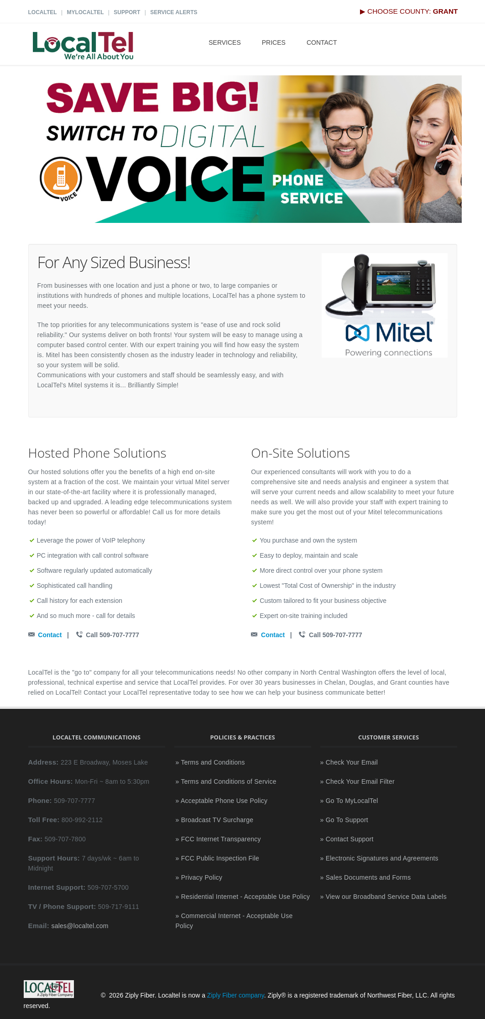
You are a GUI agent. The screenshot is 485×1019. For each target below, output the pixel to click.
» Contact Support (347, 839)
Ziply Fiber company (235, 995)
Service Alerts (173, 12)
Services (225, 42)
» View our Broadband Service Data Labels (383, 896)
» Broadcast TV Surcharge (215, 820)
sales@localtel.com (79, 925)
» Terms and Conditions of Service (226, 781)
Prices (274, 42)
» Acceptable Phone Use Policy (222, 800)
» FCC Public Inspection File (218, 858)
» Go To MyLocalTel (349, 800)
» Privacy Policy (199, 877)
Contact (322, 42)
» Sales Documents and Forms (365, 877)
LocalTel (42, 12)
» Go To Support (344, 820)
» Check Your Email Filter (357, 781)
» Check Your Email (349, 762)
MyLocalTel (85, 12)
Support (127, 12)
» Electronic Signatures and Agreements (379, 858)
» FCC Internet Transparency (218, 839)
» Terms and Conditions (210, 762)
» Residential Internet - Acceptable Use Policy (243, 896)
